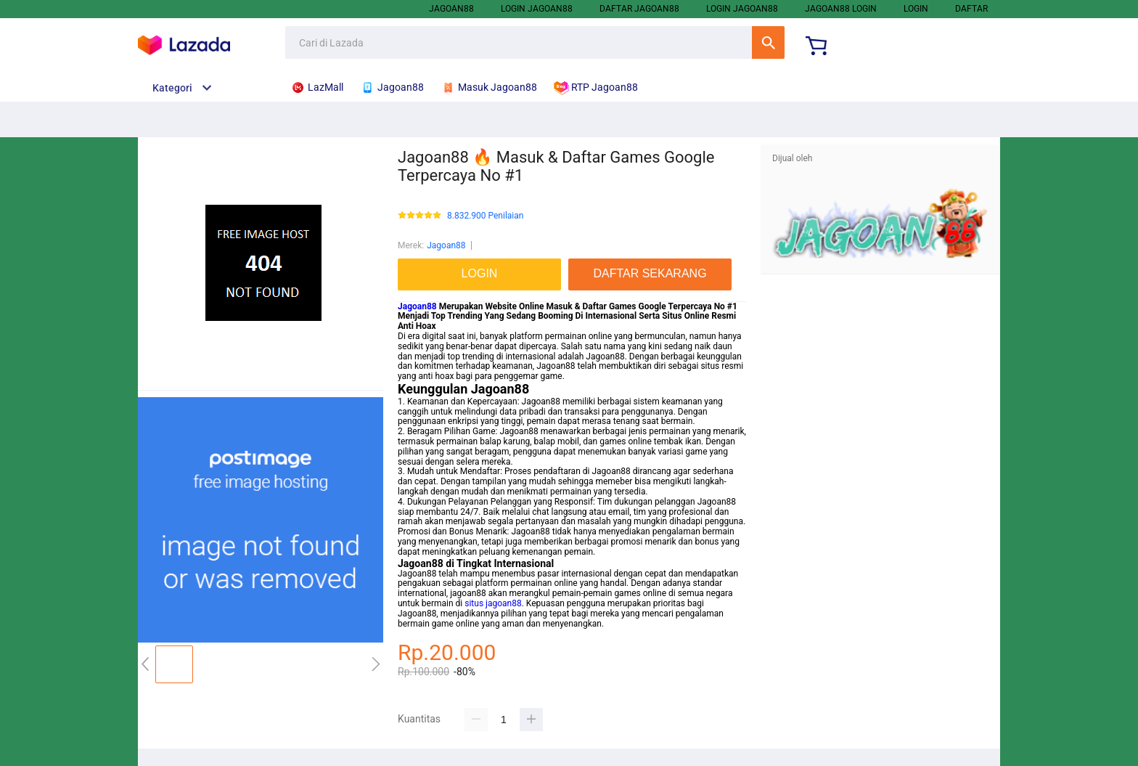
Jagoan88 (451, 9)
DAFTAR (971, 9)
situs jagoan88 (492, 603)
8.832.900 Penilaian (485, 216)
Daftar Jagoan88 (639, 9)
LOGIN (916, 9)
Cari (768, 42)
